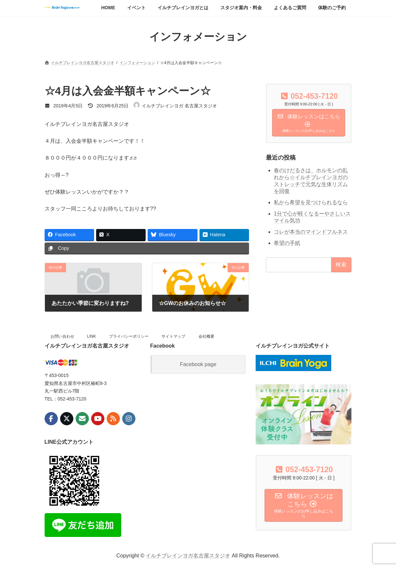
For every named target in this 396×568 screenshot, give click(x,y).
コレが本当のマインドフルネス (311, 231)
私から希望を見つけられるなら (311, 202)
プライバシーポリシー (129, 336)
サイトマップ (173, 336)
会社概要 (206, 336)
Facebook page (198, 364)
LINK (91, 336)
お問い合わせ (62, 336)
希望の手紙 (287, 243)
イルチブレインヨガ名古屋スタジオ (188, 555)
